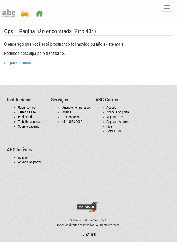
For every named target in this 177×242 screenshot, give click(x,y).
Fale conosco (71, 117)
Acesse (111, 107)
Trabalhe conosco (29, 122)
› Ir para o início (17, 62)
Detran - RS (113, 131)
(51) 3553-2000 (72, 122)
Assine (66, 112)
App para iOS (114, 117)
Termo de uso (27, 112)
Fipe (109, 126)
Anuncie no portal (118, 112)
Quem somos (26, 107)
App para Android (117, 122)
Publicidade (25, 117)
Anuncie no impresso (76, 107)
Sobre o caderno (28, 126)
